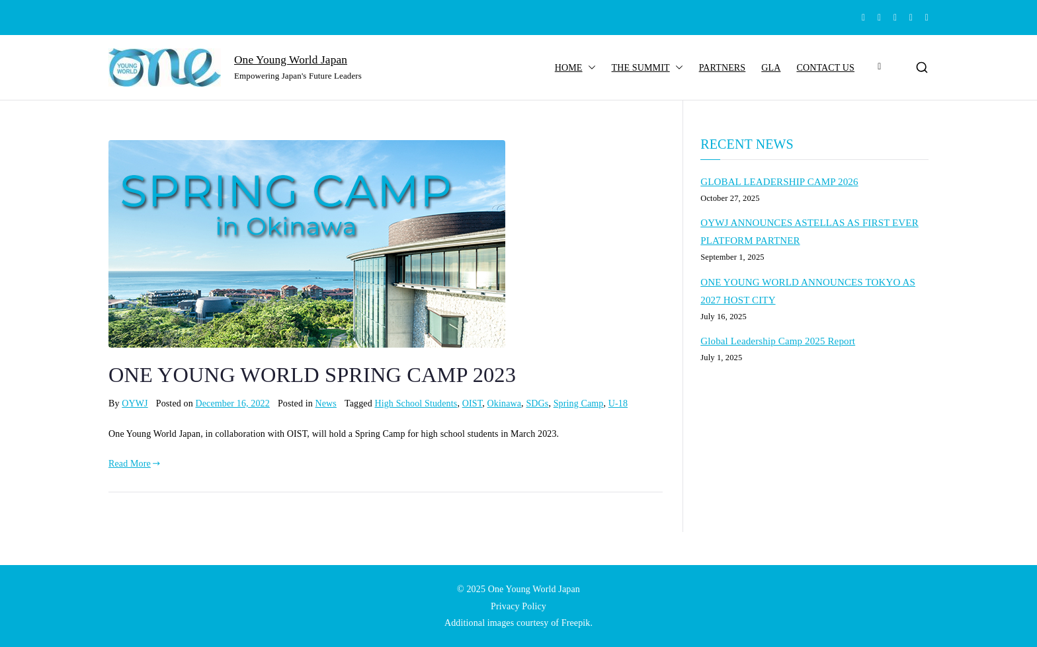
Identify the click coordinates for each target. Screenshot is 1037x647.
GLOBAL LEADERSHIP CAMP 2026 (779, 181)
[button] (589, 67)
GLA (770, 68)
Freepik (576, 623)
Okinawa (504, 403)
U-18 (618, 403)
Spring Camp (579, 403)
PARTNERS (722, 68)
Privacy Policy (518, 606)
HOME (575, 67)
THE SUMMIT (647, 67)
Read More (134, 464)
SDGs (537, 403)
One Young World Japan (290, 60)
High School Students (415, 403)
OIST (472, 403)
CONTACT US (825, 68)
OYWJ (134, 403)
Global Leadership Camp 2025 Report (777, 341)
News (326, 403)
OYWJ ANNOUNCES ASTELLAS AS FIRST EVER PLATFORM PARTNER (809, 231)
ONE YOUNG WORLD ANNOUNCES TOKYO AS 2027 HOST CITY (807, 291)
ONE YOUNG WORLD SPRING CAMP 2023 (312, 375)
